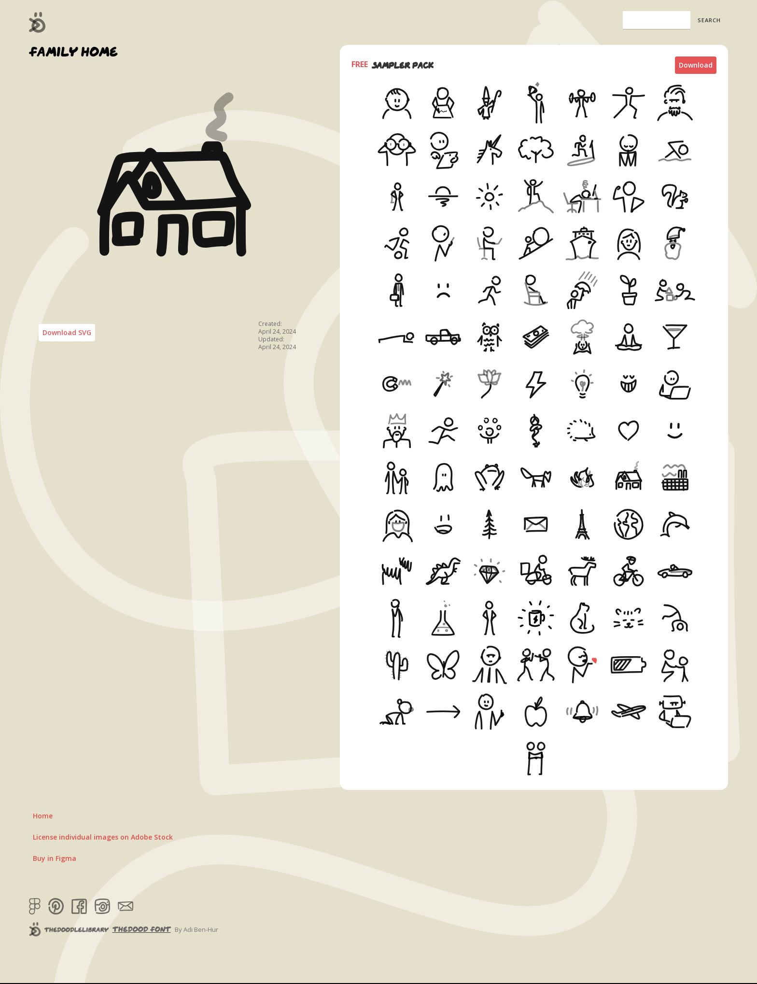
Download (696, 65)
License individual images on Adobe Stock (103, 837)
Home (43, 815)
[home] (37, 22)
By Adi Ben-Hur (196, 929)
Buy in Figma (54, 858)
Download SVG (66, 332)
